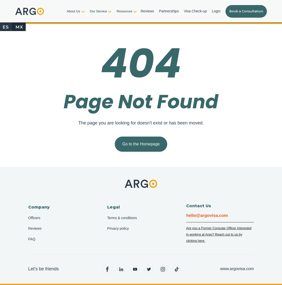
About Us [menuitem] (73, 11)
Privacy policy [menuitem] (118, 228)
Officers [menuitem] (34, 218)
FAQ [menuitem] (31, 239)
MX (19, 27)
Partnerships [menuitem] (169, 11)
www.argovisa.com (237, 269)
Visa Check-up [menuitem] (195, 11)
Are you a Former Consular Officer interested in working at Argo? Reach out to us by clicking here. (218, 234)
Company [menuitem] (39, 207)
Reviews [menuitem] (147, 11)
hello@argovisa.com (207, 215)
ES (6, 27)
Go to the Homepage (141, 144)
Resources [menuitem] (124, 11)
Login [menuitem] (216, 11)
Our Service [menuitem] (98, 11)
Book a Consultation (246, 11)
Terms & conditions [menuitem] (122, 218)
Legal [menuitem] (113, 207)
